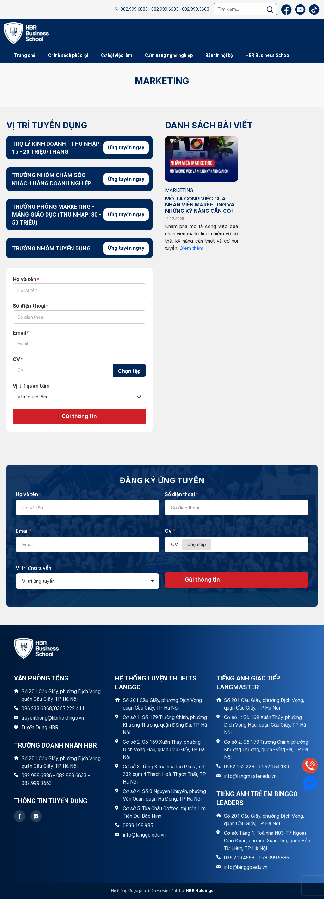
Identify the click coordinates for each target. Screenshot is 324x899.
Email (21, 332)
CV (18, 359)
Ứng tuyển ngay (126, 148)
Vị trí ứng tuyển (33, 568)
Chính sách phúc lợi (68, 55)
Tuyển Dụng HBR (40, 728)
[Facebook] (286, 9)
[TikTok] (314, 9)
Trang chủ (24, 55)
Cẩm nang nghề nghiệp (169, 55)
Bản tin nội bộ (219, 55)
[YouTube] (300, 9)
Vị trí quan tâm (31, 386)
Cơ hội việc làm (116, 55)
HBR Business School (268, 55)
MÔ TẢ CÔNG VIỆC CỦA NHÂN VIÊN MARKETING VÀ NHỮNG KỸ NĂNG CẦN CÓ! (199, 204)
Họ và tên (26, 279)
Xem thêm (192, 248)
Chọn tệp (129, 371)
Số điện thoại (30, 306)
